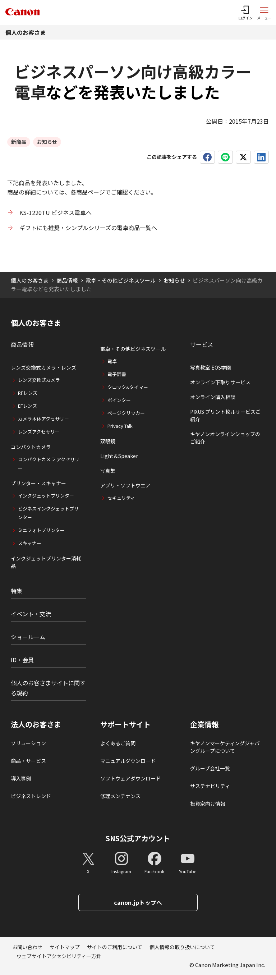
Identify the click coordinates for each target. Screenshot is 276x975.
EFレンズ (27, 405)
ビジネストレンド (31, 796)
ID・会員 (22, 659)
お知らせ (174, 280)
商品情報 (67, 280)
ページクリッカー (126, 412)
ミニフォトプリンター (41, 530)
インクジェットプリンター (46, 495)
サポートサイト (125, 724)
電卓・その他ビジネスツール (121, 280)
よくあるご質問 (117, 743)
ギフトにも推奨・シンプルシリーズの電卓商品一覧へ (88, 227)
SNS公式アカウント (138, 838)
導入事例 (21, 778)
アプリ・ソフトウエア (125, 485)
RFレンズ (27, 392)
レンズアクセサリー (39, 431)
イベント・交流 (31, 613)
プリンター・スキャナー (38, 483)
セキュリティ (121, 497)
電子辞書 (116, 374)
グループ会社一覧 (210, 768)
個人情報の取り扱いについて (182, 947)
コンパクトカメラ (31, 446)
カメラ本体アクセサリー (43, 418)
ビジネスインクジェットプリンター (48, 513)
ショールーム (28, 636)
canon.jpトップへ (138, 902)
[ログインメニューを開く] (245, 12)
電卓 (112, 361)
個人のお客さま (25, 32)
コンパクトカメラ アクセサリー (48, 463)
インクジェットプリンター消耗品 (46, 562)
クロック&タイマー (127, 387)
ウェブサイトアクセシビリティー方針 (59, 956)
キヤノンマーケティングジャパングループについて (224, 747)
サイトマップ (65, 947)
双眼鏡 (107, 441)
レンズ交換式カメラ (39, 379)
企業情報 (204, 724)
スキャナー (29, 543)
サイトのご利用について (114, 947)
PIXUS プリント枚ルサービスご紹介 (225, 415)
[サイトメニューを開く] (264, 12)
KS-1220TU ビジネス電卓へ (55, 212)
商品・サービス (28, 760)
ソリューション (28, 743)
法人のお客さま (36, 724)
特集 (16, 590)
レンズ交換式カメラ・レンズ (43, 367)
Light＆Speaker (119, 455)
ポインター (119, 400)
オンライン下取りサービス (220, 382)
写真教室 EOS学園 (210, 367)
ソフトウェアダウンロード (130, 778)
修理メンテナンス (120, 796)
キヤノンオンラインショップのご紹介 (225, 437)
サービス (201, 344)
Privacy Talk (120, 425)
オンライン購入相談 (212, 396)
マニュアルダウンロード (128, 760)
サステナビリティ (210, 785)
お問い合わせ (27, 947)
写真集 (107, 470)
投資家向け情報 (207, 803)
